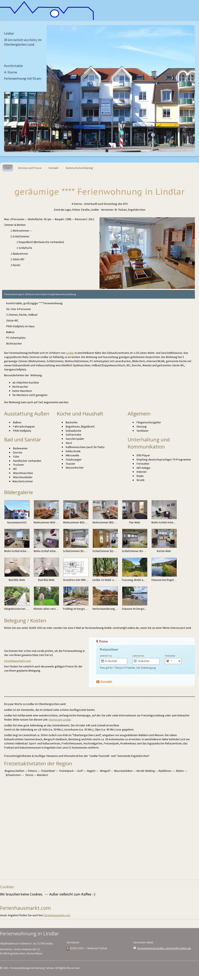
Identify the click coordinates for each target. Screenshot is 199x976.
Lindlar (70, 353)
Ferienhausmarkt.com (17, 661)
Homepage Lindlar (60, 719)
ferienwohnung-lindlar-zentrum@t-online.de (164, 948)
